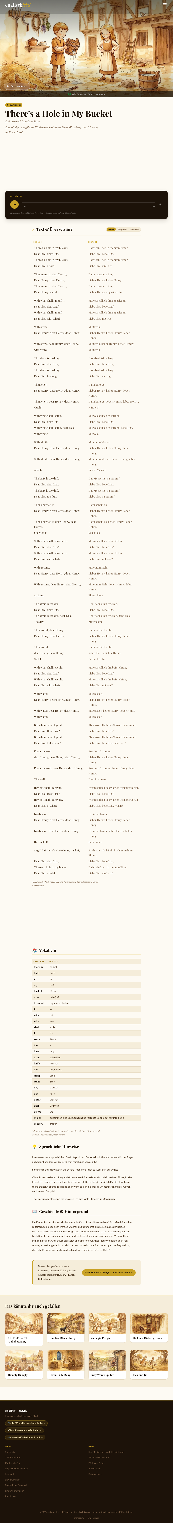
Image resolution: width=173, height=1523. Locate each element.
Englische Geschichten (16, 1468)
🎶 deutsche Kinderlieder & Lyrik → (25, 1437)
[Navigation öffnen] (164, 4)
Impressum (94, 1468)
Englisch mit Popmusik (16, 1485)
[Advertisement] (86, 162)
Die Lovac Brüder (97, 1463)
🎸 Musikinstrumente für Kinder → (24, 1430)
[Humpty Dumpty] (24, 1365)
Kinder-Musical (12, 1463)
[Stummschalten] (161, 204)
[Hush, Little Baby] (66, 1365)
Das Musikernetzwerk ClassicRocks (106, 1452)
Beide (111, 229)
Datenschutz (95, 1474)
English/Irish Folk (13, 1479)
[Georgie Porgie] (107, 1328)
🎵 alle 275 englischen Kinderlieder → (26, 1423)
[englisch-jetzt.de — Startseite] (18, 5)
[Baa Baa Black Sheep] (66, 1328)
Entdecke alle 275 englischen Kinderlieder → (108, 1272)
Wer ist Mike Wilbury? (99, 1457)
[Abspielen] (17, 86)
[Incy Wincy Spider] (107, 1365)
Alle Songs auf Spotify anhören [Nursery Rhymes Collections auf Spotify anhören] (86, 94)
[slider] (88, 202)
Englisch (122, 229)
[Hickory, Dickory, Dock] (149, 1328)
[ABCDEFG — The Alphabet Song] (24, 1329)
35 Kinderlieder (13, 1457)
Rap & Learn (11, 1496)
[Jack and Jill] (149, 1365)
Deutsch (135, 229)
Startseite (10, 1452)
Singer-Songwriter (14, 1490)
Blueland (9, 1474)
